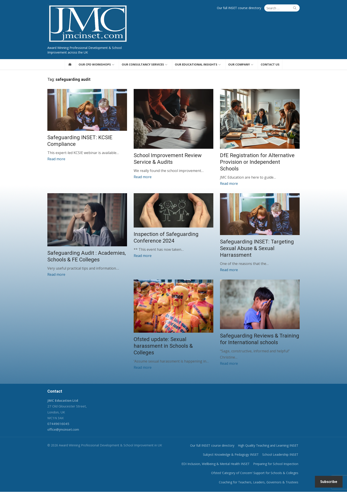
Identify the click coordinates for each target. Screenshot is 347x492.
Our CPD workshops (95, 64)
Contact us (270, 64)
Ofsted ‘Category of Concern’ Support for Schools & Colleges (254, 473)
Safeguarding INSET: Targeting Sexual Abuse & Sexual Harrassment (257, 248)
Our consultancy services (143, 64)
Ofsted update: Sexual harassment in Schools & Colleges (163, 346)
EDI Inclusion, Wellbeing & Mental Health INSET (215, 464)
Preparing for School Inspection (275, 464)
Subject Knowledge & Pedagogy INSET (231, 455)
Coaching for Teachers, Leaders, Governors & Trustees (258, 482)
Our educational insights (196, 64)
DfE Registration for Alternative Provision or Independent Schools (257, 162)
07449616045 (58, 424)
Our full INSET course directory (239, 8)
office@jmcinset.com (63, 429)
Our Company (239, 64)
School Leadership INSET (280, 455)
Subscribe (328, 481)
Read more (56, 158)
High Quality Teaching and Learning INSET (268, 445)
